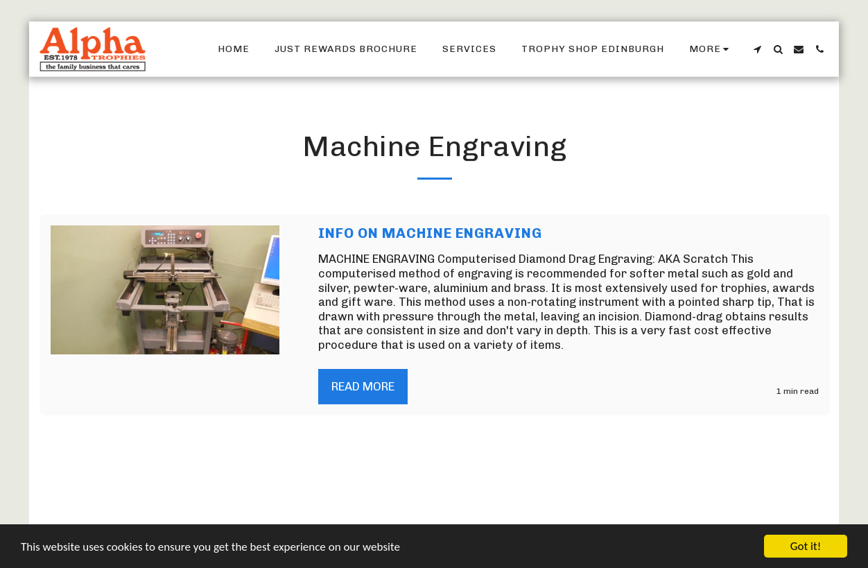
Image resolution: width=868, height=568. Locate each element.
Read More (362, 386)
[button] (757, 49)
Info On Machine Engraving (430, 233)
